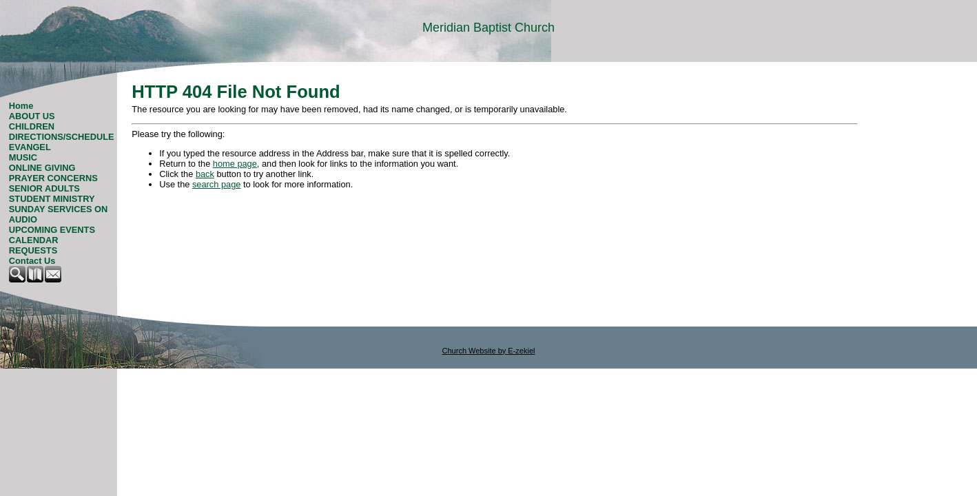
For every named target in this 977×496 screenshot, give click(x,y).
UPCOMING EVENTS (52, 230)
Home (21, 106)
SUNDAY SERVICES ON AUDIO (58, 214)
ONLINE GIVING (42, 168)
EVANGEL (30, 147)
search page (216, 184)
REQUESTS (33, 250)
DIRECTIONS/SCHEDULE (61, 137)
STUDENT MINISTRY (52, 199)
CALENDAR (34, 240)
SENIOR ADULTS (44, 188)
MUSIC (23, 157)
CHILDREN (31, 126)
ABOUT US (32, 116)
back (205, 174)
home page (235, 163)
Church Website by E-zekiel (488, 351)
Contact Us (32, 261)
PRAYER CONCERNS (53, 178)
